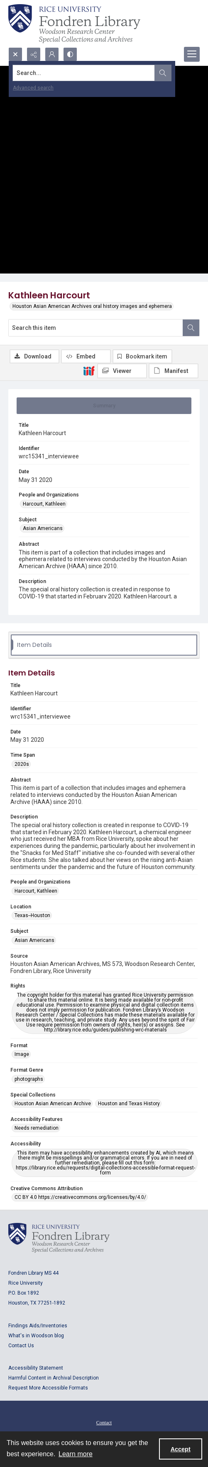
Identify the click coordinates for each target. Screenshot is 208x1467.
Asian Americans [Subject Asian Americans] (43, 528)
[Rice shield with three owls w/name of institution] (74, 23)
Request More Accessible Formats (48, 1388)
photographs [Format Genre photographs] (29, 1079)
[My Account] (52, 54)
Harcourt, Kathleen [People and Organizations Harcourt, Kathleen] (44, 504)
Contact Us (21, 1345)
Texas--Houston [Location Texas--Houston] (32, 915)
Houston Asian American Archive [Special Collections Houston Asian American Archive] (53, 1103)
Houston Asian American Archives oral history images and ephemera (92, 306)
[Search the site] (83, 73)
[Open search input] (15, 54)
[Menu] (192, 54)
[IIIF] (88, 370)
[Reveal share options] (33, 54)
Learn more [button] (76, 1453)
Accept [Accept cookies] (181, 1449)
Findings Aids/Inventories (37, 1326)
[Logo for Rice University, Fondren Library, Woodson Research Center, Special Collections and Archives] (59, 1238)
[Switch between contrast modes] (70, 54)
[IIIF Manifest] (173, 370)
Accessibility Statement (35, 1368)
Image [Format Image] (22, 1054)
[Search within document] (191, 328)
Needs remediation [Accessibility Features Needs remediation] (37, 1128)
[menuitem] (104, 1422)
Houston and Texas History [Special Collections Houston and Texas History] (129, 1103)
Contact (104, 1423)
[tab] (104, 406)
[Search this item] (96, 328)
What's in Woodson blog (36, 1336)
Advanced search (33, 88)
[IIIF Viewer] (122, 370)
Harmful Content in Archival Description (53, 1378)
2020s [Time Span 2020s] (22, 764)
